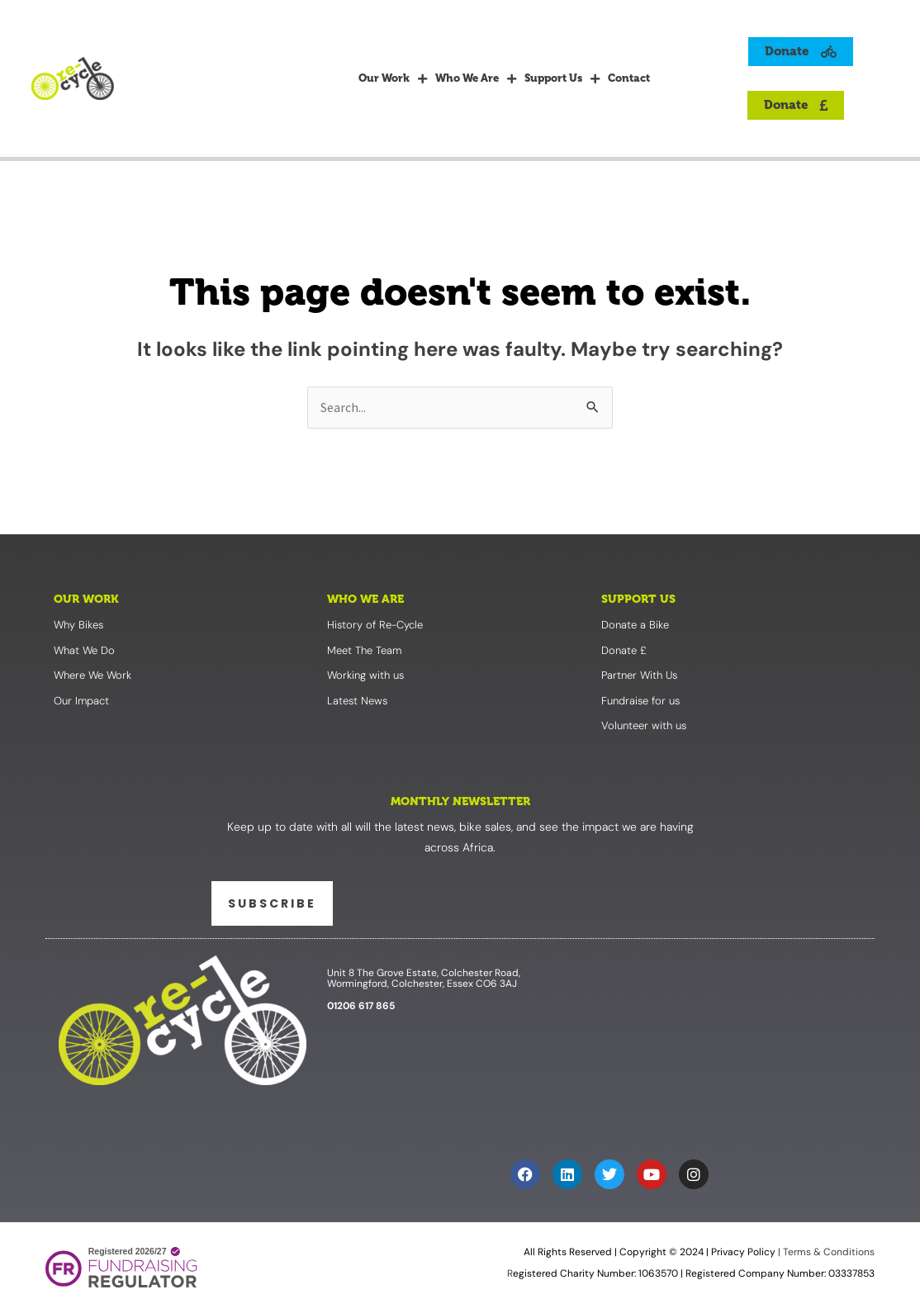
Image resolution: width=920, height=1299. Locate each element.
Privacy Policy (743, 1252)
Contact (629, 78)
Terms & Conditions (827, 1252)
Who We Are (475, 78)
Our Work (392, 78)
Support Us (562, 78)
